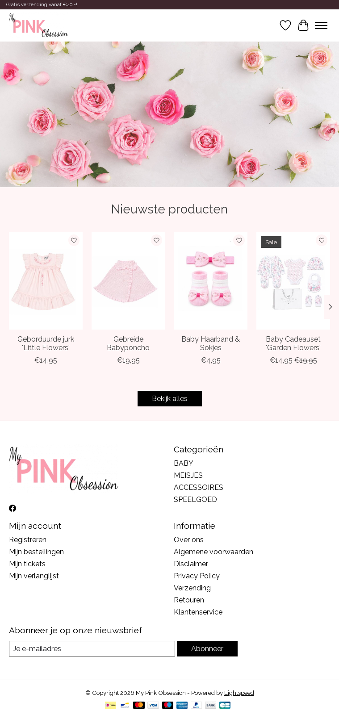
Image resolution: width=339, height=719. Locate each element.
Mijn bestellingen (36, 552)
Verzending (192, 588)
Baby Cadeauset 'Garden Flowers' (293, 343)
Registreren (27, 539)
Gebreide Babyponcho (128, 343)
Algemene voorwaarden (213, 552)
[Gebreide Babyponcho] (128, 281)
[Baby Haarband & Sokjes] (211, 281)
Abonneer (207, 648)
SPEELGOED (195, 499)
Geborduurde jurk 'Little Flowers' (45, 343)
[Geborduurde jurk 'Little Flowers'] (46, 281)
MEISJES (188, 475)
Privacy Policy (197, 576)
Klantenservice (198, 612)
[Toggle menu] (321, 25)
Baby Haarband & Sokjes (210, 343)
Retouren (189, 600)
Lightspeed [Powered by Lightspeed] (239, 692)
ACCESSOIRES (198, 487)
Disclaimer (191, 564)
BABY (183, 463)
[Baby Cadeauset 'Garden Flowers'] (293, 281)
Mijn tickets (27, 564)
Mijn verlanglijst (34, 576)
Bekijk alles (170, 398)
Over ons (189, 539)
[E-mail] (92, 648)
